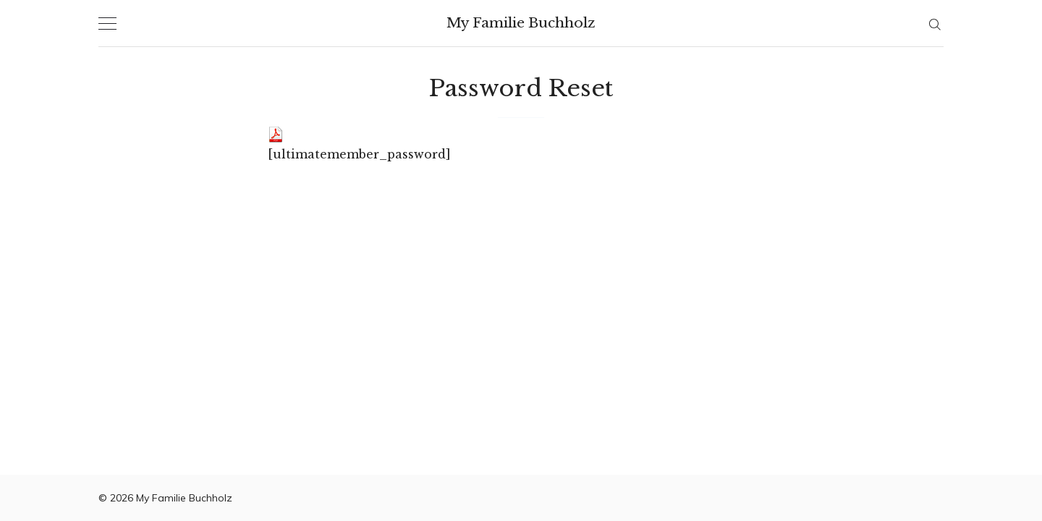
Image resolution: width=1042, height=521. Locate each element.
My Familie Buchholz (521, 22)
